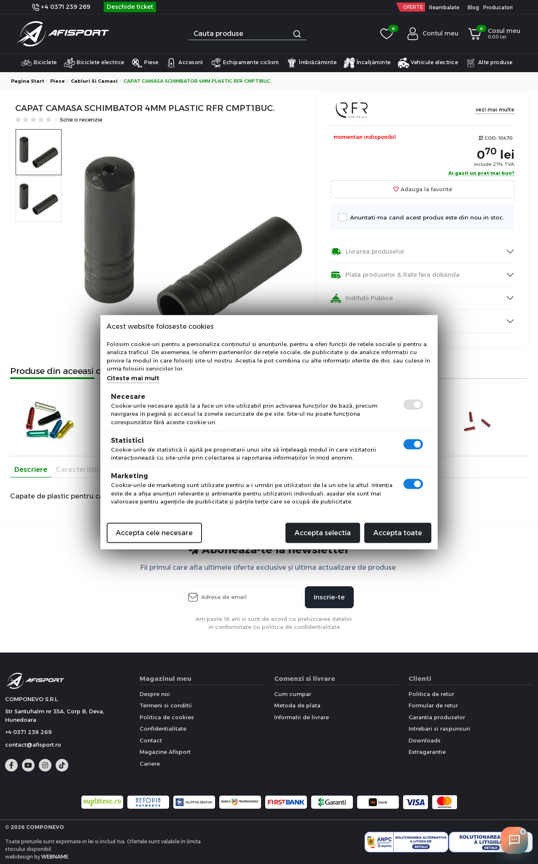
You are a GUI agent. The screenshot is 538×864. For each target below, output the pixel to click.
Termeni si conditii (166, 705)
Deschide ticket (130, 7)
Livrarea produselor (367, 251)
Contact (151, 740)
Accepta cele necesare (154, 532)
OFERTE (413, 7)
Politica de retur (431, 694)
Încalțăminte (367, 63)
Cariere (150, 763)
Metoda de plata (297, 705)
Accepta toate (398, 532)
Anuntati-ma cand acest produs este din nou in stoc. (424, 217)
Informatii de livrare (301, 717)
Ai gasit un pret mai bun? (481, 173)
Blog (473, 7)
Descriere (30, 470)
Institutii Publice (362, 298)
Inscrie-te (329, 597)
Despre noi (155, 694)
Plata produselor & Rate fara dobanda (395, 275)
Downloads (425, 740)
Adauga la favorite (422, 189)
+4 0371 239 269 (61, 7)
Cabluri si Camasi (94, 81)
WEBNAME (54, 856)
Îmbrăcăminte (311, 63)
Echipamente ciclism (244, 63)
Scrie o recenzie (81, 120)
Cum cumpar (292, 694)
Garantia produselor (437, 717)
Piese (145, 63)
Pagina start (27, 81)
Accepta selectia (323, 532)
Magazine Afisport (165, 751)
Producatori (498, 7)
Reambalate (444, 7)
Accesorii (184, 63)
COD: (490, 138)
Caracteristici (79, 470)
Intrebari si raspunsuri (439, 728)
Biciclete (39, 63)
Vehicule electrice (428, 63)
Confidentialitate (163, 728)
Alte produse (489, 63)
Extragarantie (427, 751)
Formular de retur (433, 705)
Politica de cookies (167, 717)
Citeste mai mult (133, 378)
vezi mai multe (495, 109)
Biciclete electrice (94, 63)
